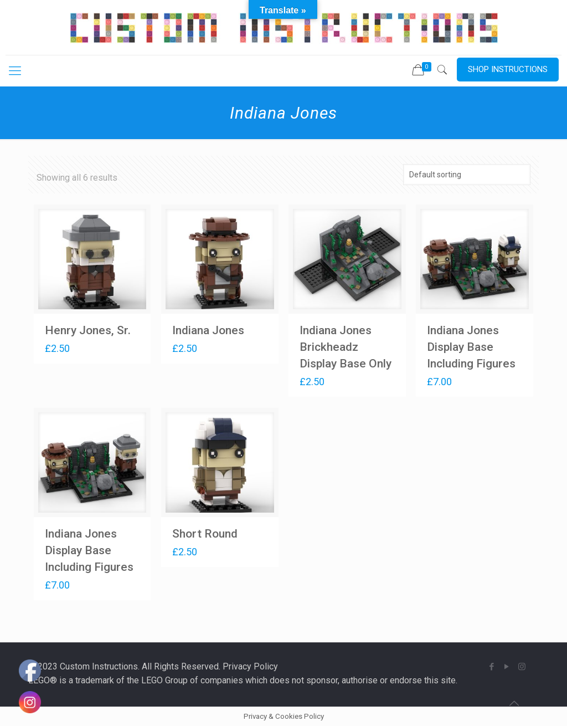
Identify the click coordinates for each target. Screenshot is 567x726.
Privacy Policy (250, 666)
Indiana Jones (208, 330)
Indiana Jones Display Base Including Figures (471, 347)
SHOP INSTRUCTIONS (508, 69)
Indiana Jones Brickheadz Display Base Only (345, 347)
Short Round (205, 533)
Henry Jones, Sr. (88, 330)
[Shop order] (466, 174)
